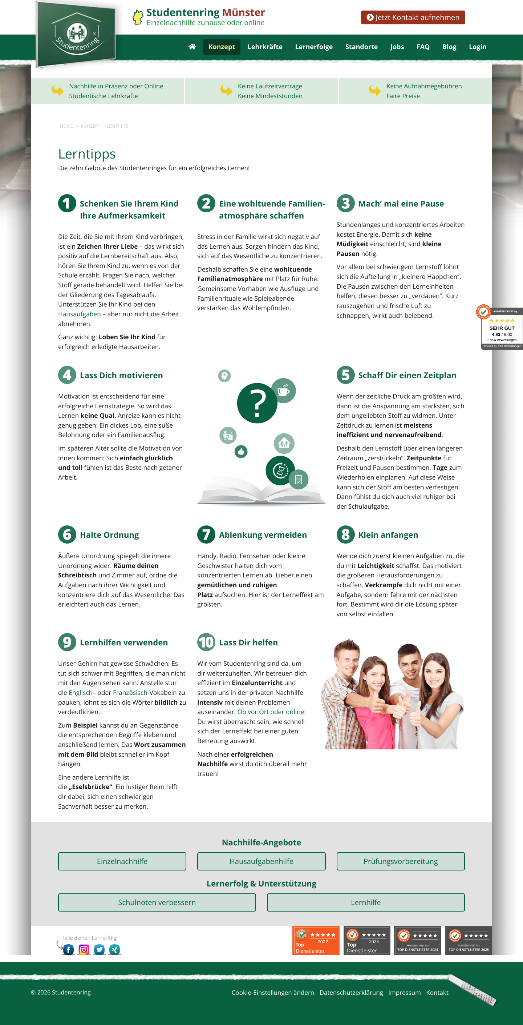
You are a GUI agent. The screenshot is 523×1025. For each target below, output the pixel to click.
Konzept (221, 51)
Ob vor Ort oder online (269, 721)
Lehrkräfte (265, 51)
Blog (449, 51)
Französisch (118, 701)
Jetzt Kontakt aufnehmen (412, 17)
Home (66, 134)
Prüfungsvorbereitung (401, 860)
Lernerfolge (314, 51)
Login (478, 51)
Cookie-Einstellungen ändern (273, 991)
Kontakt (437, 991)
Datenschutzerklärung (351, 991)
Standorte (361, 51)
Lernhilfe (366, 901)
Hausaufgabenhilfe (261, 860)
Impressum (404, 991)
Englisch (69, 701)
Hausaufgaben (79, 322)
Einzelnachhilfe (122, 860)
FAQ (423, 51)
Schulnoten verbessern (157, 901)
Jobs (397, 51)
